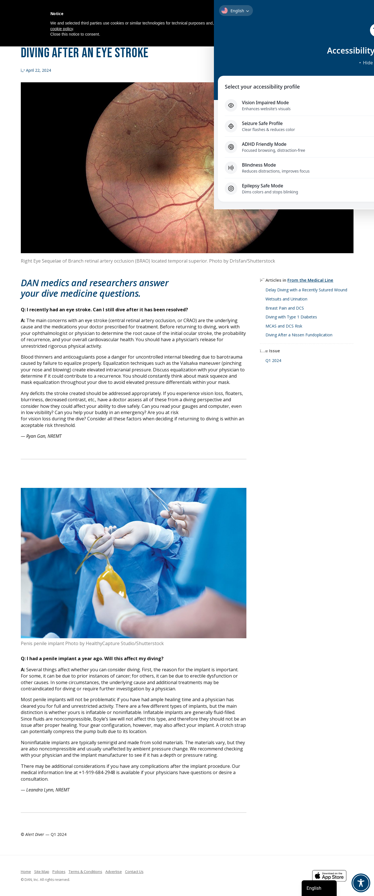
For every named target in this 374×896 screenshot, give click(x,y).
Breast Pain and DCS (284, 308)
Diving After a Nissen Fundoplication (298, 334)
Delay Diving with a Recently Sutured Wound (306, 289)
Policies (59, 871)
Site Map (41, 871)
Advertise (113, 871)
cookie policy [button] (61, 28)
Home (26, 871)
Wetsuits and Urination (286, 299)
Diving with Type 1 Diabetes (291, 317)
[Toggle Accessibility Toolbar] (361, 883)
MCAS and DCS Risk (283, 326)
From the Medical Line (310, 280)
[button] (321, 13)
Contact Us (134, 871)
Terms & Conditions (85, 871)
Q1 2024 (273, 360)
